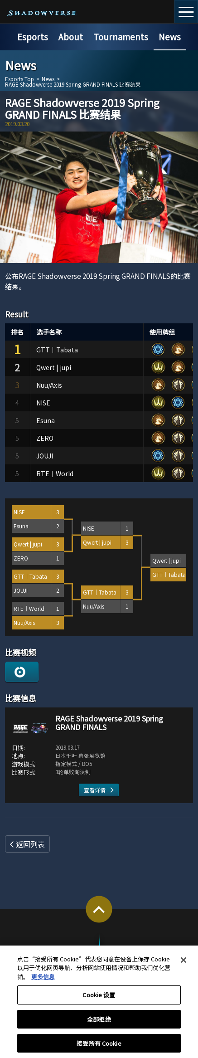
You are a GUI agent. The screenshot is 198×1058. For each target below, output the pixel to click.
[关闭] (183, 965)
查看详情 (95, 790)
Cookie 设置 (98, 999)
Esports (32, 36)
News (170, 36)
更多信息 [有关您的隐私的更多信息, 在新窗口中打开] (43, 981)
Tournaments (120, 36)
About (70, 36)
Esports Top (19, 79)
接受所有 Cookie (99, 1047)
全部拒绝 (99, 1023)
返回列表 (30, 844)
